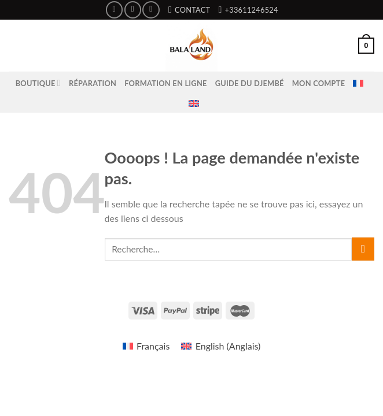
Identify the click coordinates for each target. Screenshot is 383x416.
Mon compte (318, 83)
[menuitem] (358, 83)
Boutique (38, 82)
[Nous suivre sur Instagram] (132, 9)
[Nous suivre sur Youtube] (150, 9)
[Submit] (363, 248)
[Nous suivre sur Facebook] (114, 9)
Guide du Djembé (249, 83)
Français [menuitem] (153, 345)
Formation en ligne (165, 83)
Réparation (92, 83)
